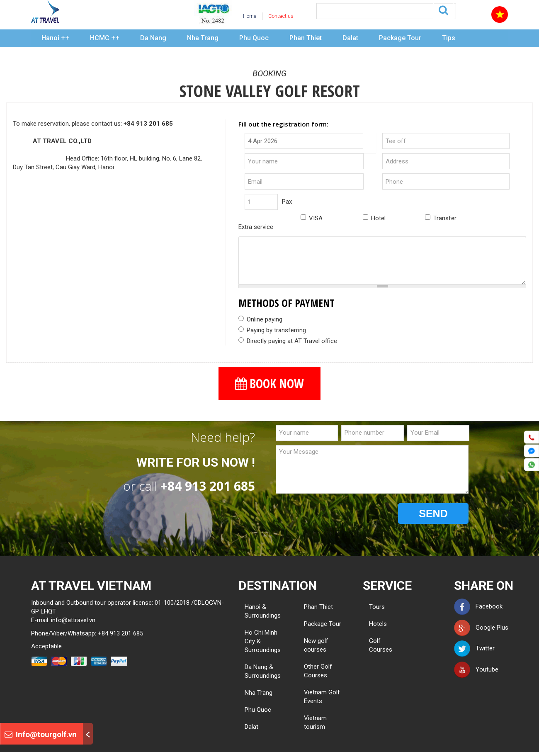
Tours (372, 607)
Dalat (350, 38)
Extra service (255, 227)
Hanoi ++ (55, 38)
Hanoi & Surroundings (263, 611)
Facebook (478, 606)
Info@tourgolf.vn (41, 734)
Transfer (440, 218)
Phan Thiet (305, 38)
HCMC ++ (104, 38)
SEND (433, 513)
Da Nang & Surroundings (263, 671)
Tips (448, 38)
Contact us (281, 16)
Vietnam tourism (315, 722)
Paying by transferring (272, 330)
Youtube (476, 669)
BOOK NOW (269, 383)
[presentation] (339, 514)
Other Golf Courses (318, 671)
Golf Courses (372, 645)
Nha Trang (203, 38)
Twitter (474, 648)
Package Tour (400, 38)
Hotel (374, 218)
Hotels (372, 624)
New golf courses (316, 645)
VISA (312, 218)
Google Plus (481, 627)
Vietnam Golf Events (322, 697)
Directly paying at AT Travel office (287, 341)
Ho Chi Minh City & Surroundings (263, 641)
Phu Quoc (254, 38)
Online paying (260, 319)
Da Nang (153, 38)
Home (249, 16)
